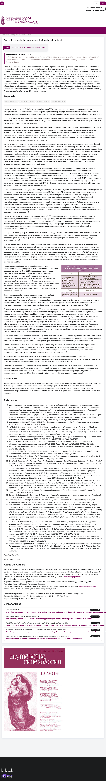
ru (96, 3)
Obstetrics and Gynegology (10, 35)
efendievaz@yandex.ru (88, 586)
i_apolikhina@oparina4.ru (72, 577)
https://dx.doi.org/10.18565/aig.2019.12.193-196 (29, 47)
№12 (29, 35)
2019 (23, 35)
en (103, 3)
